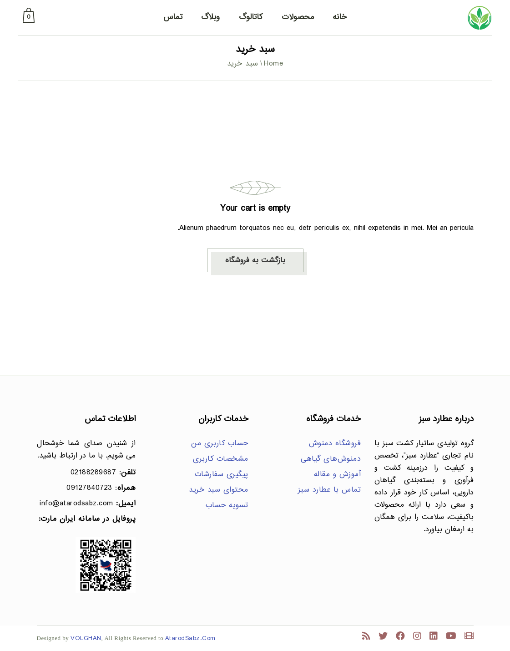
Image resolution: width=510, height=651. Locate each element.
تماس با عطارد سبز (329, 490)
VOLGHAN (86, 638)
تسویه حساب (227, 505)
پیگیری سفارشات (221, 474)
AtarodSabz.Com (190, 638)
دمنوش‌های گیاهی (331, 459)
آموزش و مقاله (337, 474)
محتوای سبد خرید (218, 490)
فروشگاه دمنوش (335, 443)
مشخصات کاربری (220, 459)
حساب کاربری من (219, 443)
